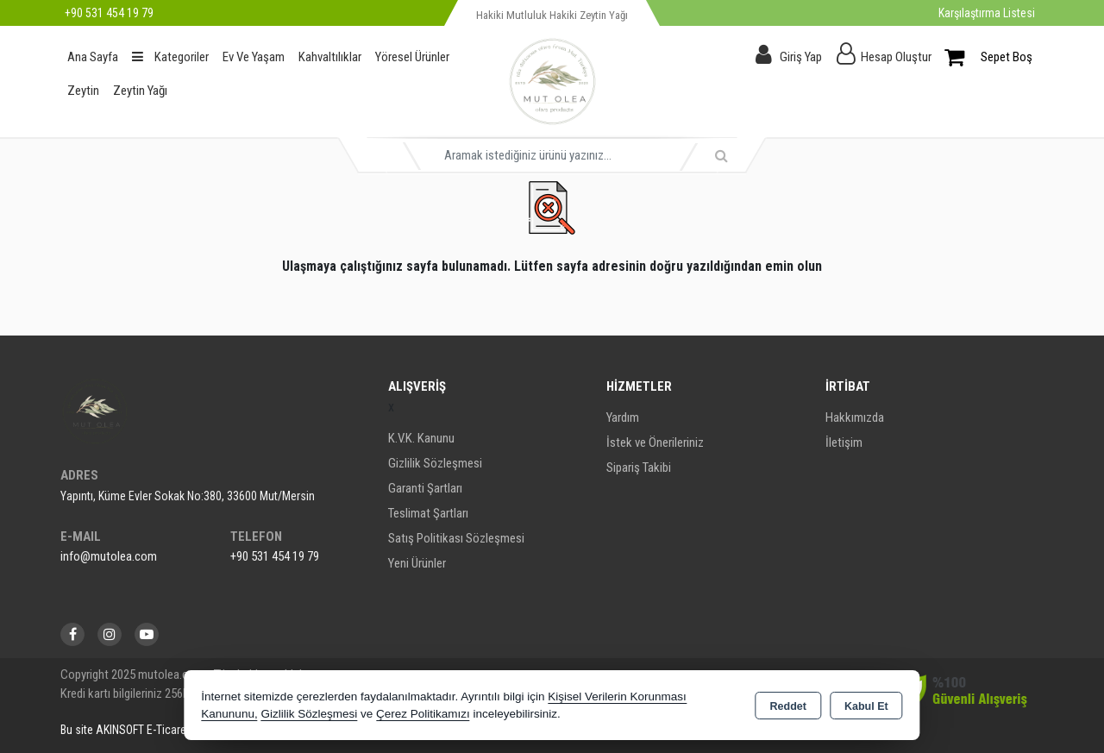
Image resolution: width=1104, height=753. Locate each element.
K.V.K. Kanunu (421, 438)
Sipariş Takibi (638, 467)
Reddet (788, 706)
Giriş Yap (801, 57)
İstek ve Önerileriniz (655, 442)
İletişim (843, 442)
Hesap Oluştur (896, 57)
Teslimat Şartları (428, 513)
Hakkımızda (854, 417)
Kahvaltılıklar (329, 57)
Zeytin (83, 90)
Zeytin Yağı (140, 90)
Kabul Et (866, 706)
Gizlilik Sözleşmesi (435, 463)
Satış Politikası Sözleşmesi (456, 538)
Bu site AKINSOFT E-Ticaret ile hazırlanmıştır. (166, 730)
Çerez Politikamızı (423, 713)
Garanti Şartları (425, 488)
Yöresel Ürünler (412, 57)
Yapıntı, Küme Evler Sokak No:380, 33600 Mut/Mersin (187, 496)
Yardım (622, 417)
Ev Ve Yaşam (254, 57)
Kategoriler (170, 57)
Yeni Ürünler (417, 563)
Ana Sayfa (92, 57)
